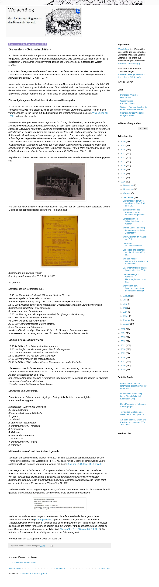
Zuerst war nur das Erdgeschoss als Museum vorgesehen (133, 212)
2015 (123, 329)
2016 (123, 182)
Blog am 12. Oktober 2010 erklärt (84, 464)
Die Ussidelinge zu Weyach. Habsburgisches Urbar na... (134, 278)
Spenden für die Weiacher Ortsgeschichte (132, 114)
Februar (127, 320)
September (128, 197)
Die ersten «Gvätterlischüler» (132, 244)
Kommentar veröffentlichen (24, 562)
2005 (123, 369)
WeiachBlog (123, 49)
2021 (123, 161)
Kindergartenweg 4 (44, 519)
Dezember (128, 185)
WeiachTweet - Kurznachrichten (127, 102)
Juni (125, 304)
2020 (123, 165)
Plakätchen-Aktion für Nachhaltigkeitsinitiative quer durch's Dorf (133, 386)
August (126, 296)
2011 (123, 345)
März (126, 316)
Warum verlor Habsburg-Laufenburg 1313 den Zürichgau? (134, 230)
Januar (126, 324)
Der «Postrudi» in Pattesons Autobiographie (133, 405)
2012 (123, 341)
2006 (123, 365)
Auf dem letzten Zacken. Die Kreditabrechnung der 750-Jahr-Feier (133, 422)
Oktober (127, 193)
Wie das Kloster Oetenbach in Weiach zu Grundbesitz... (135, 261)
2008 (123, 357)
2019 (123, 169)
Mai (125, 308)
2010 (123, 349)
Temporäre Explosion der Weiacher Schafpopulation (132, 413)
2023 (123, 153)
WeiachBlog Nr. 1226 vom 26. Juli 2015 (80, 529)
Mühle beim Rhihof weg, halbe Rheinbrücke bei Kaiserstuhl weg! (131, 396)
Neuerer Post (15, 568)
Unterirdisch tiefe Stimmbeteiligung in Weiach (133, 221)
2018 (123, 173)
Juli (125, 300)
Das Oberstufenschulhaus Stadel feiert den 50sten (135, 269)
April (125, 312)
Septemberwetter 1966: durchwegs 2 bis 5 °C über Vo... (134, 203)
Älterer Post (104, 568)
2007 (123, 361)
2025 (123, 145)
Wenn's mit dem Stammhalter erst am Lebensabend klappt (133, 288)
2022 (123, 157)
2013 (123, 337)
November (128, 189)
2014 (123, 333)
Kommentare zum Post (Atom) (33, 573)
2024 (123, 149)
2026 (123, 141)
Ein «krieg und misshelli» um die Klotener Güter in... (134, 252)
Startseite (60, 568)
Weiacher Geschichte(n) (129, 63)
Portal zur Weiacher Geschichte (129, 96)
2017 (123, 177)
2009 (123, 353)
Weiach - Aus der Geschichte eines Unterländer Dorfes (133, 108)
